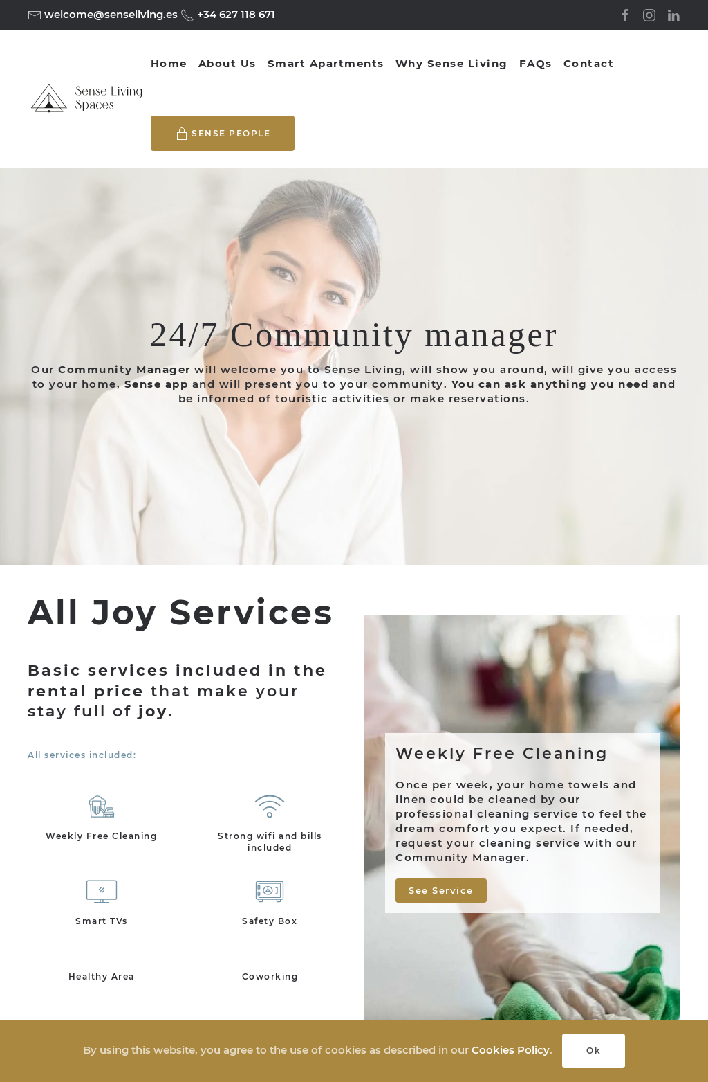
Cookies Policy (511, 1049)
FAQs (535, 63)
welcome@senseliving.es (109, 14)
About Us (227, 63)
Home (169, 63)
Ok (593, 1050)
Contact (589, 63)
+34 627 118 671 (234, 14)
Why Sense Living (451, 63)
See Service (441, 890)
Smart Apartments (326, 63)
